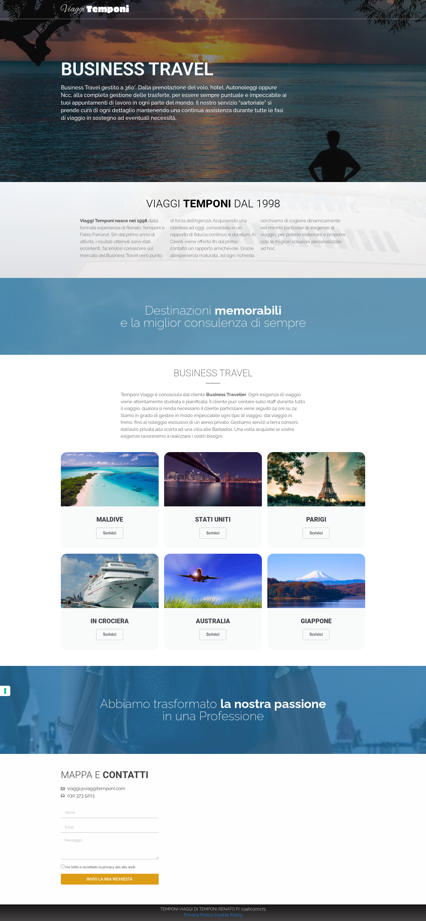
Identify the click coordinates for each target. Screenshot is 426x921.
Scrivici (109, 533)
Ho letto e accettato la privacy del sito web (100, 867)
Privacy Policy (198, 914)
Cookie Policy (228, 914)
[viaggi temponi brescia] (264, 829)
